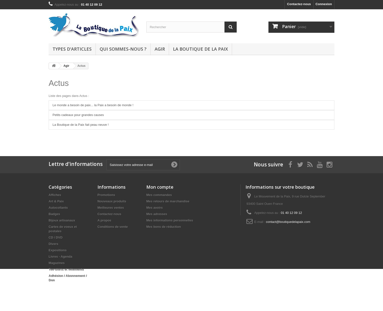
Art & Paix (56, 201)
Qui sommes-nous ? (123, 49)
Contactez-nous (299, 4)
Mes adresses (156, 214)
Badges (54, 214)
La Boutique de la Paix (200, 49)
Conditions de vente (112, 227)
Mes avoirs (154, 207)
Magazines (57, 263)
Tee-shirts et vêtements (66, 269)
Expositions (58, 250)
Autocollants (58, 207)
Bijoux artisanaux (62, 220)
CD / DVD (56, 237)
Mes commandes (159, 195)
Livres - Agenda (60, 256)
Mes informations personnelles (169, 220)
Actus (59, 83)
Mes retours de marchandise (167, 201)
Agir (160, 49)
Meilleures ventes (110, 207)
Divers (53, 244)
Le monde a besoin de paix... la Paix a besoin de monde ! (93, 105)
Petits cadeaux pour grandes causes (78, 115)
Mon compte (159, 187)
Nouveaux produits (111, 201)
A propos (104, 220)
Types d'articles (72, 49)
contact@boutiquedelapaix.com (288, 222)
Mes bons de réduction (163, 227)
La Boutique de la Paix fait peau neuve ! (81, 125)
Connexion (324, 4)
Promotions (106, 195)
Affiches (55, 195)
